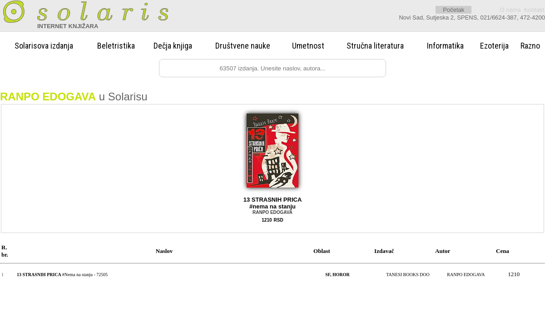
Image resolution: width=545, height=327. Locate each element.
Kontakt (534, 9)
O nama (510, 9)
